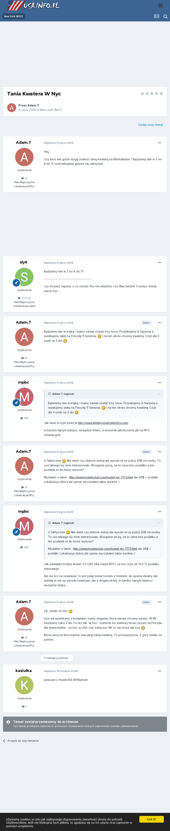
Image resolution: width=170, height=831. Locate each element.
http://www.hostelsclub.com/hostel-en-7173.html (101, 477)
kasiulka (24, 670)
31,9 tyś (24, 298)
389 (24, 418)
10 (24, 178)
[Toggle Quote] (50, 393)
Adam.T (33, 105)
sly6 (23, 262)
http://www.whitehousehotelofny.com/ (103, 423)
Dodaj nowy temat (150, 124)
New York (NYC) (51, 110)
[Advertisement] (85, 55)
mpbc (23, 382)
